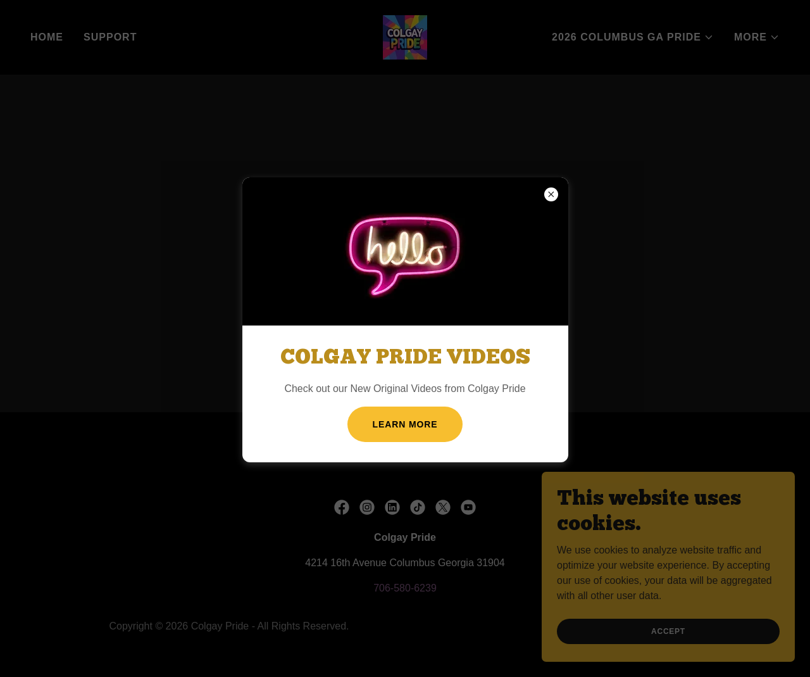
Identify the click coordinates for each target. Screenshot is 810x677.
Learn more (405, 424)
